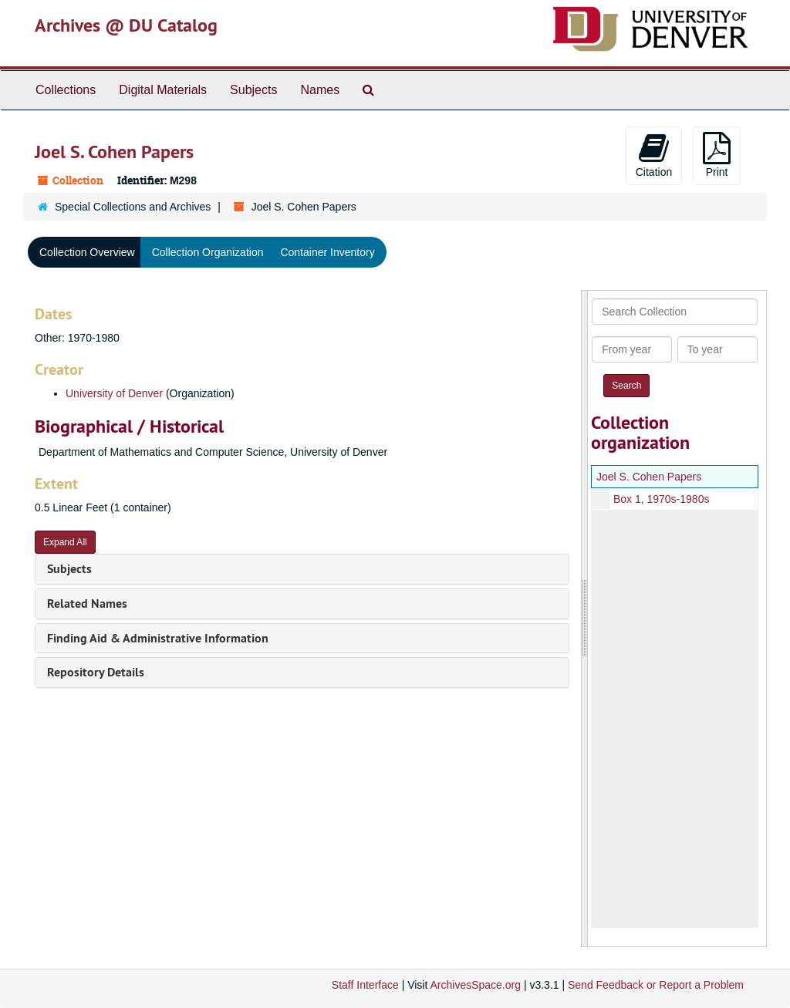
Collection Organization (208, 252)
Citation (654, 155)
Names (319, 89)
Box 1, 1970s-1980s (661, 499)
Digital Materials (163, 89)
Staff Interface (365, 985)
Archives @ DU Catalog (126, 25)
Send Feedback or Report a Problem (656, 985)
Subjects (253, 89)
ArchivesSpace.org (475, 985)
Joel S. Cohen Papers (648, 476)
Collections (65, 89)
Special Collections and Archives (133, 207)
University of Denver (114, 393)
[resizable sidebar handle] (585, 618)
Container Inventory (327, 252)
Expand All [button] (65, 542)
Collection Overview (87, 252)
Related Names (87, 603)
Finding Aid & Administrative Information (157, 638)
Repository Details (95, 672)
